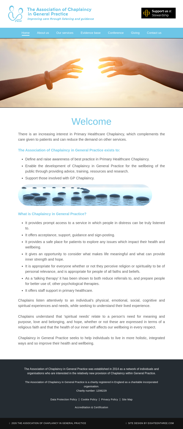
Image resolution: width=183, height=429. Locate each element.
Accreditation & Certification (91, 407)
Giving (135, 33)
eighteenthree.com (161, 423)
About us (43, 33)
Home (26, 33)
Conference (116, 33)
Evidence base (91, 33)
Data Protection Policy (63, 399)
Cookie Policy (89, 399)
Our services (64, 33)
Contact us (154, 33)
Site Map (127, 399)
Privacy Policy (109, 399)
